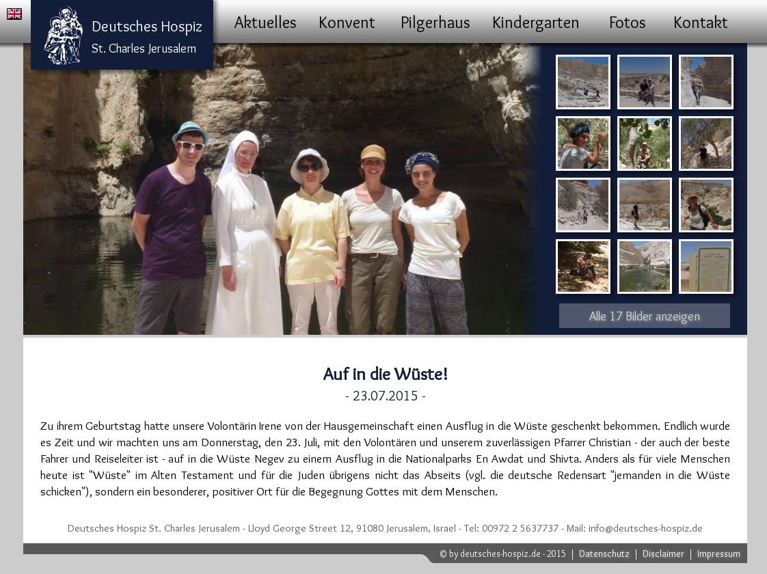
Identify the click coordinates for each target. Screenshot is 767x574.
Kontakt (700, 22)
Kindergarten (536, 22)
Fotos (627, 22)
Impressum (718, 553)
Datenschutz (604, 553)
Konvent (347, 22)
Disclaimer (663, 553)
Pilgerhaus (435, 22)
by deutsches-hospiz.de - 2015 (507, 553)
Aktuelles (265, 22)
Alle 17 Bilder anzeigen (644, 316)
